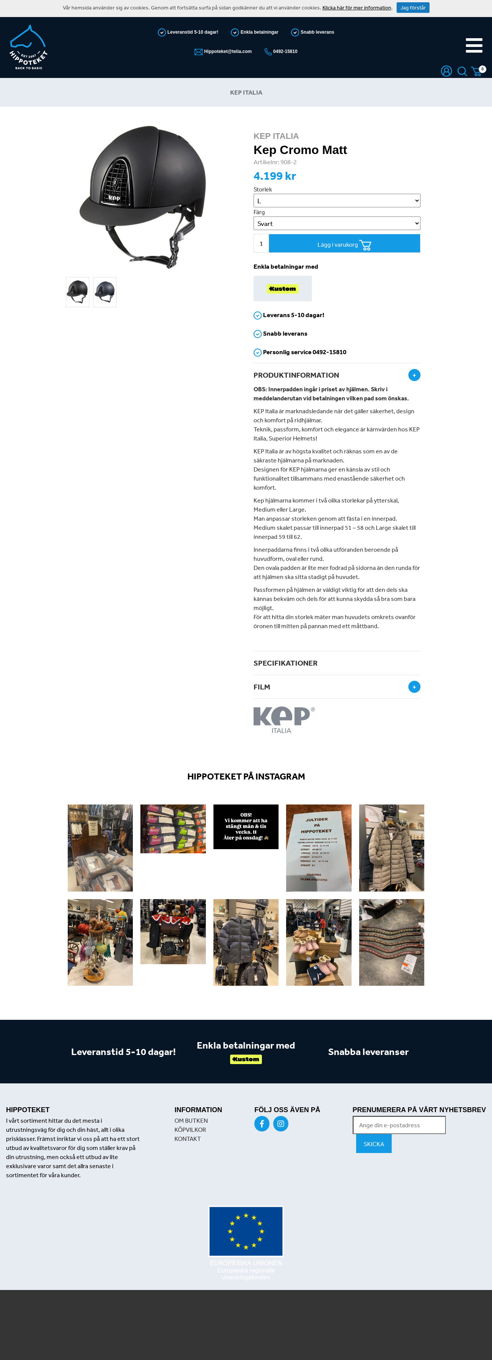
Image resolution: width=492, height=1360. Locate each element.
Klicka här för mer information (356, 7)
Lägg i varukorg (345, 245)
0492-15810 (284, 51)
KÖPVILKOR (190, 1129)
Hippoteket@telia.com (227, 51)
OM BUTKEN (191, 1120)
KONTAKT (187, 1138)
